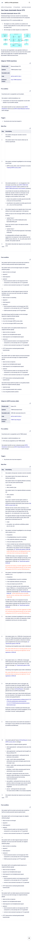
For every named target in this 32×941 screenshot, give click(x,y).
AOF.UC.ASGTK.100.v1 (16, 76)
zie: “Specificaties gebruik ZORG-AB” (22, 549)
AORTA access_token (10, 741)
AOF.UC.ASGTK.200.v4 (16, 416)
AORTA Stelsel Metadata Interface (22, 108)
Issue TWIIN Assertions (16, 79)
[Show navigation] (29, 938)
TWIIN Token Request (16, 419)
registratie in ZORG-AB (10, 652)
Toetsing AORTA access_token (14, 167)
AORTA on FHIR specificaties (11, 2)
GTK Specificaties (16, 7)
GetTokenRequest (19, 689)
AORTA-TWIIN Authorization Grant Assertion (15, 188)
